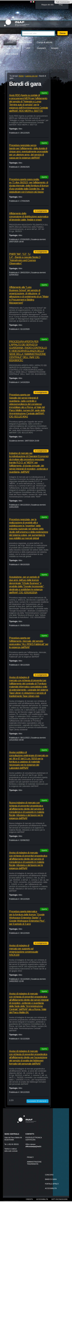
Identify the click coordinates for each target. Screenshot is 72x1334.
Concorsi (49, 1175)
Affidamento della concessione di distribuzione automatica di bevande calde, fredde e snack (28, 216)
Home (10, 42)
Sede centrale (12, 48)
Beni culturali (12, 54)
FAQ (61, 5)
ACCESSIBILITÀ (50, 1188)
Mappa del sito (47, 5)
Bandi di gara (50, 1179)
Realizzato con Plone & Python (11, 1200)
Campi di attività (44, 42)
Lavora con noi (31, 76)
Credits (29, 1199)
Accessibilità (42, 1199)
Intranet (54, 48)
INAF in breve (25, 42)
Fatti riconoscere (63, 2)
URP (28, 48)
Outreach (41, 48)
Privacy (30, 1157)
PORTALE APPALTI (52, 1184)
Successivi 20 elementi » (37, 1101)
